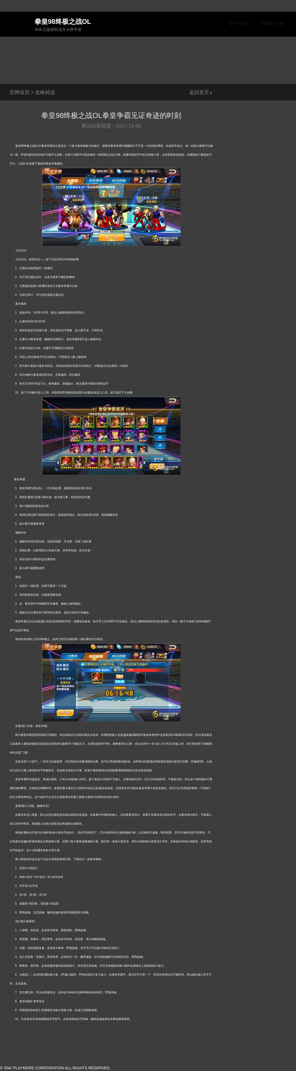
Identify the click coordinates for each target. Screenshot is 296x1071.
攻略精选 (45, 92)
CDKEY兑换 (272, 23)
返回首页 (199, 92)
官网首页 (20, 92)
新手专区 (238, 23)
